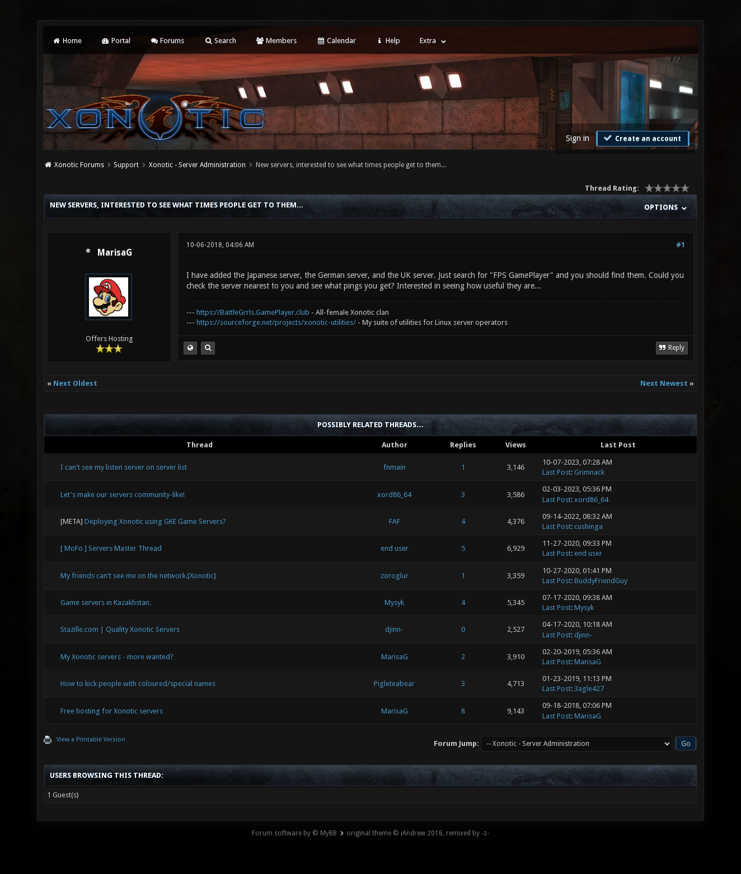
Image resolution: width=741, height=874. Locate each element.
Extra (428, 40)
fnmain (394, 467)
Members (276, 40)
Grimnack (589, 472)
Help (388, 40)
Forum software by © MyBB (294, 833)
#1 (680, 245)
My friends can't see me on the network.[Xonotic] (138, 575)
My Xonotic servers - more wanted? (116, 657)
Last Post (556, 472)
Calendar (335, 40)
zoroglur (395, 575)
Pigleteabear (394, 683)
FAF (394, 521)
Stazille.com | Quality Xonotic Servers (120, 629)
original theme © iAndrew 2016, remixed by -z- (417, 833)
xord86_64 (394, 494)
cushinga (588, 526)
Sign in (577, 138)
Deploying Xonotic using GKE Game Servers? (155, 521)
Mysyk (394, 602)
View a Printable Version (91, 739)
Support (126, 165)
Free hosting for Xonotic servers (111, 711)
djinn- (394, 629)
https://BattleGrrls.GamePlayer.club (252, 312)
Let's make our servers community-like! (122, 494)
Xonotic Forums (79, 165)
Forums (167, 40)
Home (66, 40)
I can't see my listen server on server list (123, 467)
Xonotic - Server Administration (197, 165)
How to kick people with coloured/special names (137, 683)
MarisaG (114, 253)
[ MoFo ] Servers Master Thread (111, 548)
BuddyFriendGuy (600, 581)
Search (220, 40)
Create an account (641, 138)
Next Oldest (75, 383)
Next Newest (664, 383)
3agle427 (589, 688)
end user (395, 548)
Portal (115, 40)
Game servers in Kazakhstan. (105, 602)
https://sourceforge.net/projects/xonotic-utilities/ (276, 322)
